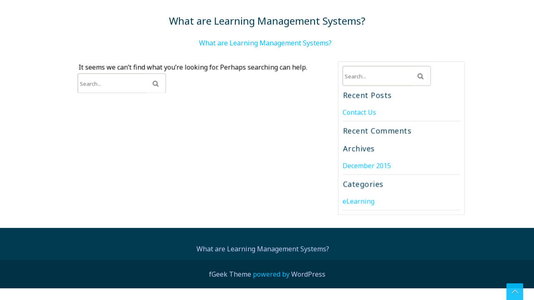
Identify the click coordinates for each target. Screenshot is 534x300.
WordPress (308, 274)
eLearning (358, 200)
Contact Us (359, 112)
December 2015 (367, 165)
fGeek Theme (230, 274)
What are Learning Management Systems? (265, 43)
